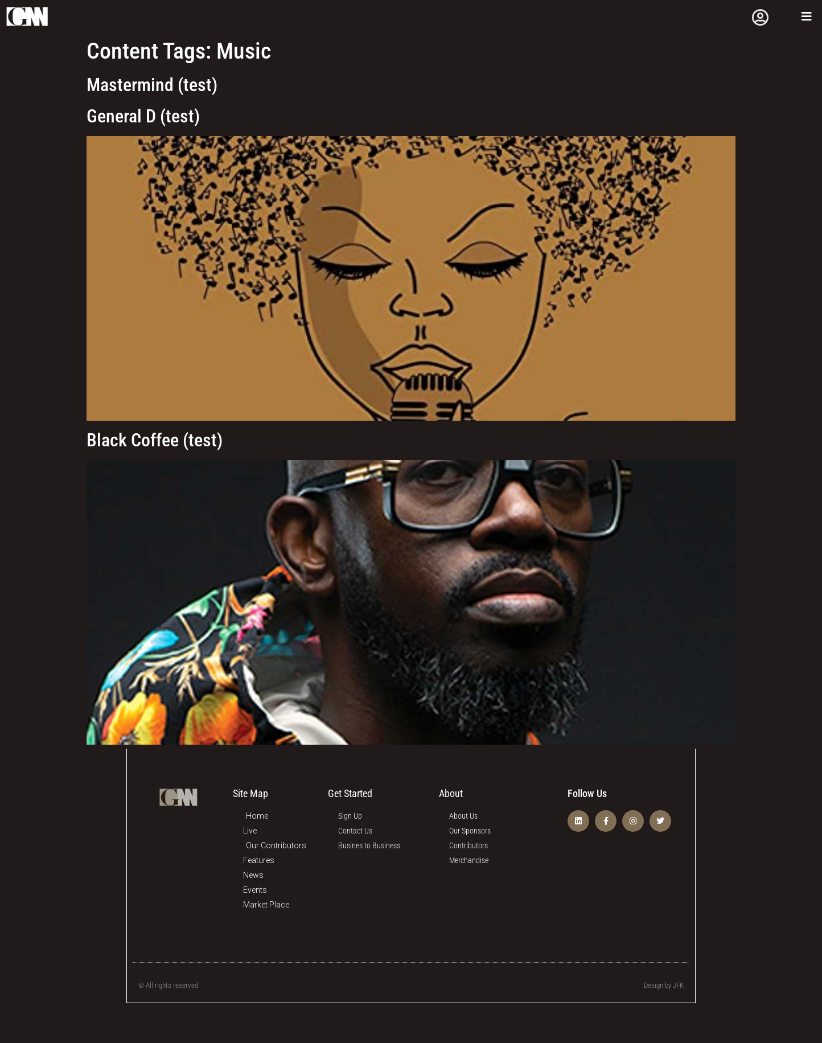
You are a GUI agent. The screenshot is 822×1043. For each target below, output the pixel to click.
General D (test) (143, 115)
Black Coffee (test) (155, 440)
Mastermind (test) (152, 85)
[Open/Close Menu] (806, 17)
